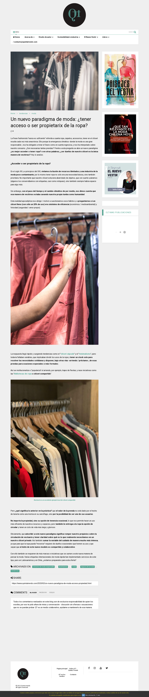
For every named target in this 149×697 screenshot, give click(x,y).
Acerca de (30, 37)
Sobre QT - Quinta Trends (73, 669)
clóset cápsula (67, 354)
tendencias (23, 113)
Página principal (62, 669)
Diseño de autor (46, 37)
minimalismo (85, 354)
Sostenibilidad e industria (69, 37)
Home (16, 37)
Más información (90, 695)
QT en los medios (62, 675)
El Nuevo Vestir (91, 37)
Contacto (73, 674)
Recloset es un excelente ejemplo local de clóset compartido (54, 500)
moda (34, 113)
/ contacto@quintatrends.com (25, 42)
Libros (105, 37)
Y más (98, 695)
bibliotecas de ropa (23, 374)
